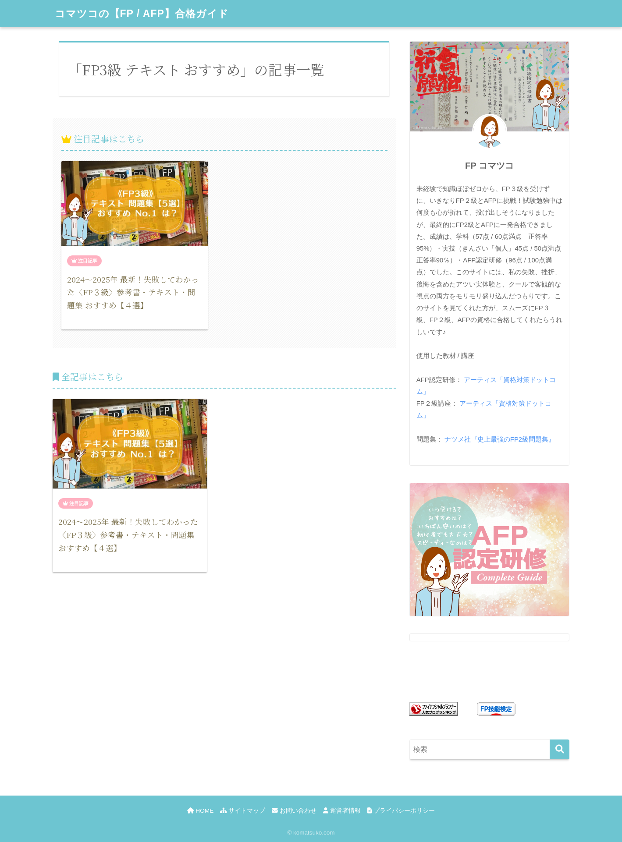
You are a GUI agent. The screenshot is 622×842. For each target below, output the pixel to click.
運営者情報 (342, 810)
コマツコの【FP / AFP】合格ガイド (142, 13)
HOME (200, 810)
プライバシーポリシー (401, 810)
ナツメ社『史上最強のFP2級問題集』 (499, 439)
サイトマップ (242, 810)
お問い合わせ (294, 810)
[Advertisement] (224, 670)
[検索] (559, 749)
